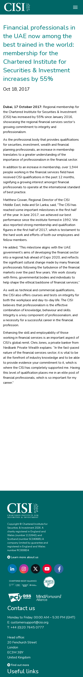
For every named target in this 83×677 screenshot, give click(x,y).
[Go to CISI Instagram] (25, 569)
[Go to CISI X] (36, 569)
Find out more (18, 665)
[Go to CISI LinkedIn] (13, 569)
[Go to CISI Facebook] (59, 569)
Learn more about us (22, 557)
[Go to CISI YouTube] (48, 569)
